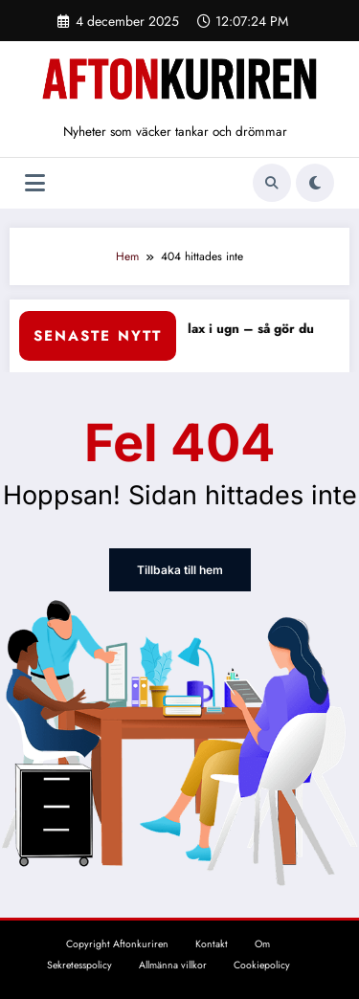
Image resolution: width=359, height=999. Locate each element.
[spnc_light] (315, 183)
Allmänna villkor (173, 965)
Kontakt (211, 944)
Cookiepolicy (262, 965)
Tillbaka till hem (179, 570)
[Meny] (34, 183)
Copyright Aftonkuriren (117, 944)
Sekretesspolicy (79, 965)
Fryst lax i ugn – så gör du (244, 329)
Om (262, 944)
